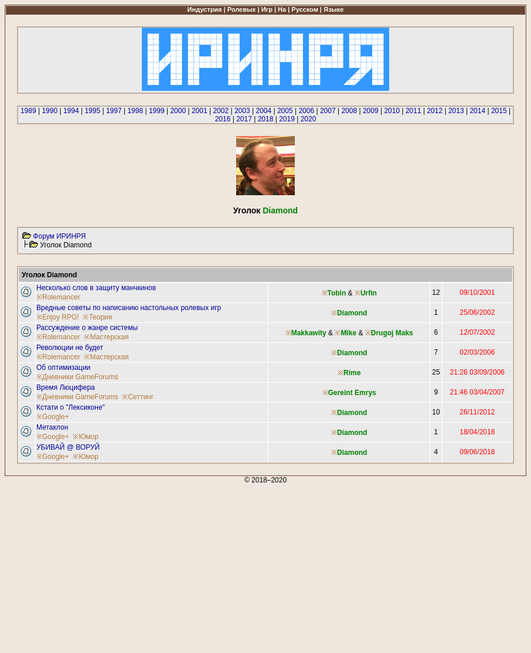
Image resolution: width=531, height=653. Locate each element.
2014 (477, 111)
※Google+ (52, 417)
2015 (499, 111)
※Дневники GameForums (77, 377)
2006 (306, 111)
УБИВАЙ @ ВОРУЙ (68, 447)
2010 (392, 111)
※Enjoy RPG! (57, 317)
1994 (71, 111)
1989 (28, 111)
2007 (328, 111)
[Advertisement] (265, 566)
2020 (308, 119)
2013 (456, 111)
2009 (371, 111)
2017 (244, 119)
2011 (413, 111)
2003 (242, 111)
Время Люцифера (65, 387)
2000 (178, 111)
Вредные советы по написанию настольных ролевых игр (128, 308)
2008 (349, 111)
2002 (221, 111)
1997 (114, 111)
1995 (92, 111)
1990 (49, 111)
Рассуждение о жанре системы (87, 328)
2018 (266, 119)
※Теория (97, 317)
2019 (287, 119)
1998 (135, 111)
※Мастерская (106, 337)
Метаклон (52, 427)
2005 (285, 111)
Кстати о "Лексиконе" (70, 407)
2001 (199, 111)
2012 (434, 111)
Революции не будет (69, 347)
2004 (263, 111)
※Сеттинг (138, 397)
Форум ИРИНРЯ (59, 236)
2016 (223, 119)
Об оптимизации (63, 367)
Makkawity (308, 333)
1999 (157, 111)
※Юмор (85, 437)
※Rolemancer (58, 297)
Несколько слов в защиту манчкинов (96, 288)
